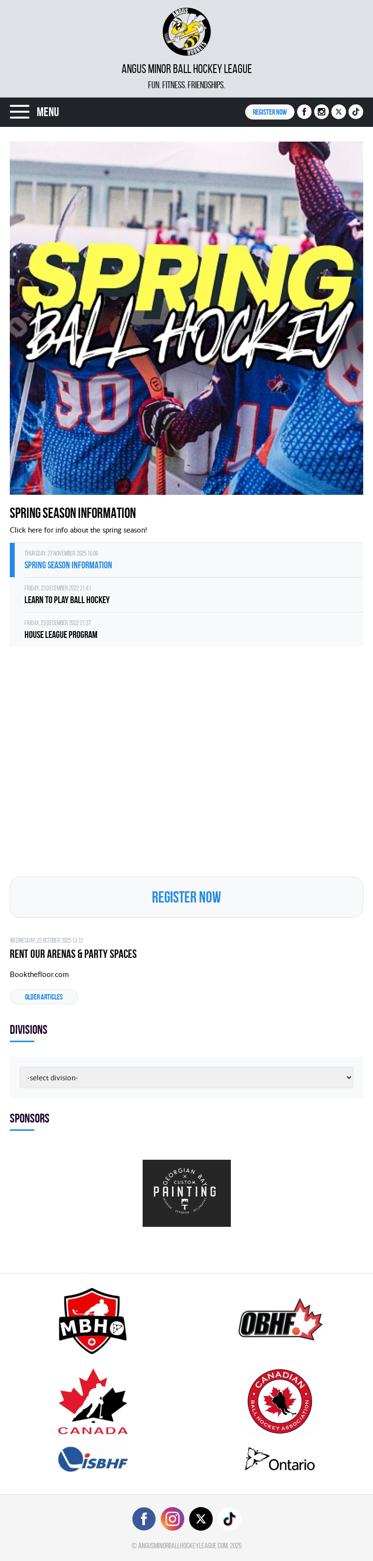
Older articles (44, 997)
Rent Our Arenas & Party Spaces (73, 954)
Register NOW (270, 112)
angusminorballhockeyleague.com (182, 1545)
